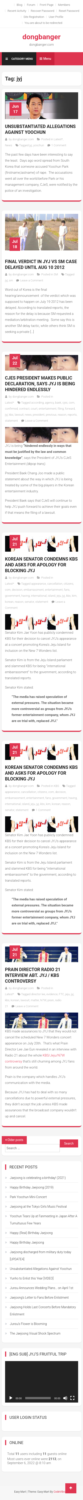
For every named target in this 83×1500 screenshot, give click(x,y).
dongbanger (41, 37)
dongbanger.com (23, 139)
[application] (41, 1382)
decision (17, 589)
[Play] (11, 1398)
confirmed (11, 408)
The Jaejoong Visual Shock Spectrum (35, 1333)
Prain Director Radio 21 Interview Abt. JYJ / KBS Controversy (32, 975)
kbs (11, 414)
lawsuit (19, 414)
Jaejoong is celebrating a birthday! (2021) (38, 1178)
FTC (61, 994)
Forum (31, 4)
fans (66, 589)
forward (70, 408)
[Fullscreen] (72, 1398)
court (34, 408)
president (38, 414)
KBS (56, 786)
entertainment (47, 408)
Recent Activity (17, 10)
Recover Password (42, 10)
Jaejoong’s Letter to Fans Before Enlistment (39, 1297)
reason (62, 414)
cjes (65, 402)
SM (56, 274)
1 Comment (58, 145)
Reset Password (69, 10)
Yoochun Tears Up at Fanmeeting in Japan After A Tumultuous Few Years (43, 1219)
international (39, 595)
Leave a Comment (31, 280)
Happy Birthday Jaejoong (27, 1242)
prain (51, 1000)
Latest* (58, 139)
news (28, 414)
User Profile (56, 17)
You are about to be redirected (43, 23)
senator (29, 601)
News (8, 145)
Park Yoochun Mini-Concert (28, 1197)
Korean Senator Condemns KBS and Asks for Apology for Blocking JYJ (41, 564)
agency (49, 402)
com (72, 402)
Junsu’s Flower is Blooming (28, 1324)
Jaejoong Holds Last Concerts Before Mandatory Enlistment (43, 1310)
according (37, 402)
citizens (68, 583)
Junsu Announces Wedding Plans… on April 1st (41, 1288)
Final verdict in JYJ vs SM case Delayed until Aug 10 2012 (41, 264)
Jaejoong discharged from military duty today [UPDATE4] (40, 1255)
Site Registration (33, 17)
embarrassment (34, 589)
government (12, 595)
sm (11, 280)
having (25, 595)
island (51, 595)
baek (58, 402)
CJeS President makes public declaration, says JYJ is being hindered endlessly (40, 383)
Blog (19, 4)
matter (35, 1000)
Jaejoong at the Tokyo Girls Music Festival (38, 1206)
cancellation (54, 583)
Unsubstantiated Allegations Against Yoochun (40, 129)
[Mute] (65, 1398)
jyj (30, 145)
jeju (59, 595)
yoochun (38, 145)
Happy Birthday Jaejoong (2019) (32, 1187)
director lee (38, 994)
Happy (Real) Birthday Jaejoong (31, 1233)
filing (61, 408)
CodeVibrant (61, 1491)
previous (51, 414)
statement (11, 420)
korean (9, 601)
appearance (38, 583)
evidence (52, 994)
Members (64, 4)
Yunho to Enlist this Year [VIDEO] (32, 1278)
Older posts (15, 1140)
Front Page (47, 4)
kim (74, 595)
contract (24, 408)
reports (72, 414)
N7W (43, 1000)
